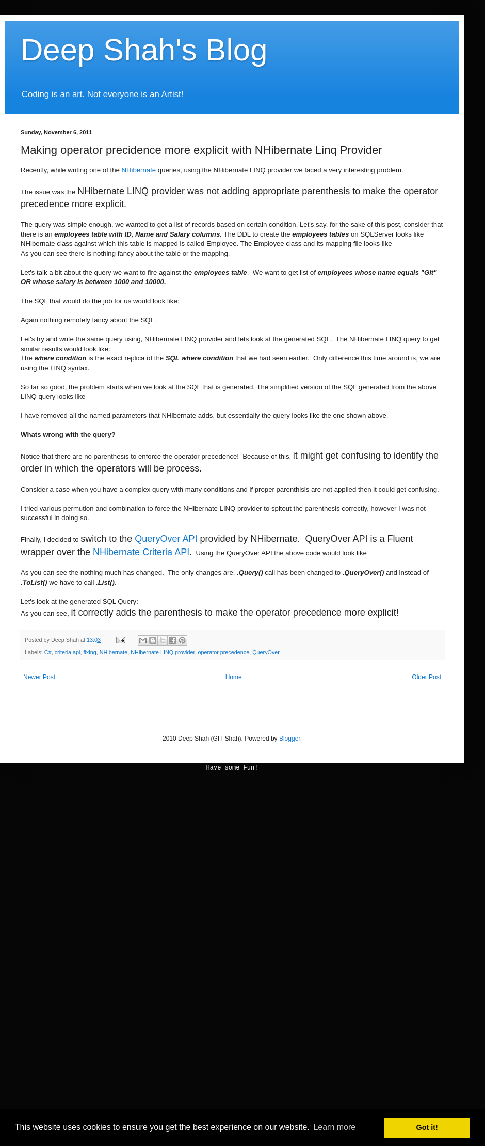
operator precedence (224, 652)
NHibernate (138, 170)
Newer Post (39, 677)
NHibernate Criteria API (141, 552)
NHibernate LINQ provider (163, 652)
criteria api (67, 652)
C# (48, 652)
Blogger (289, 738)
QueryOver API (166, 538)
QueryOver (266, 652)
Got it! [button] (427, 1127)
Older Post (426, 677)
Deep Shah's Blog (144, 50)
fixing (89, 652)
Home (233, 677)
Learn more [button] (334, 1127)
